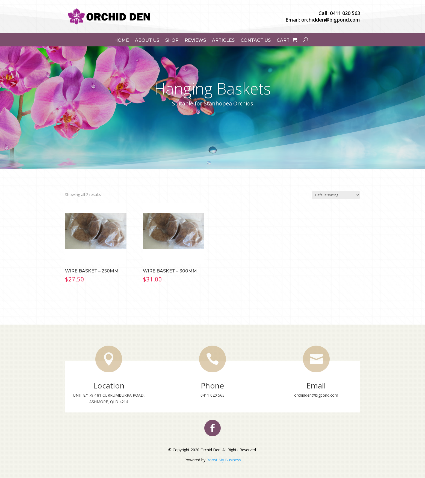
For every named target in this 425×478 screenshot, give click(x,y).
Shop (172, 40)
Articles (223, 40)
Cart (283, 40)
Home (121, 40)
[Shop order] (336, 195)
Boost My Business (223, 459)
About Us (147, 40)
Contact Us (256, 40)
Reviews (195, 40)
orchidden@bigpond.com (330, 19)
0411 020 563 (345, 13)
